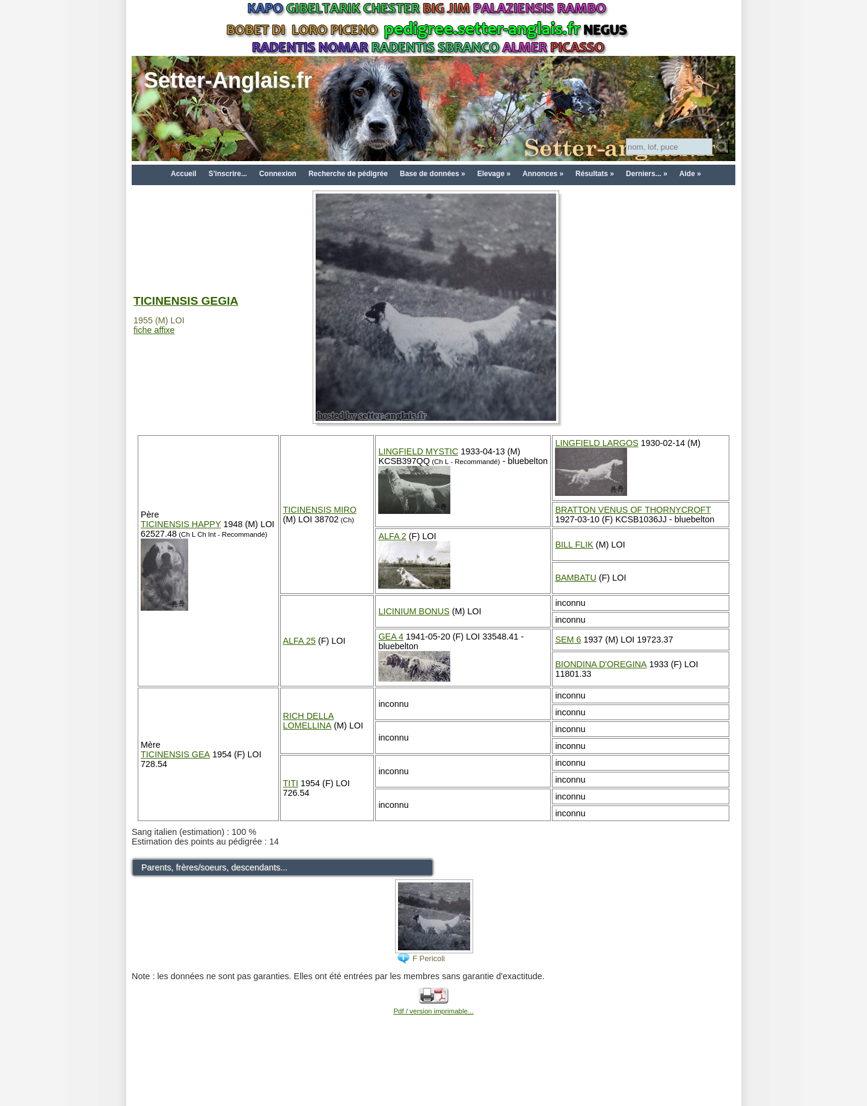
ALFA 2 (392, 536)
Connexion (277, 174)
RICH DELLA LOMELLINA (308, 720)
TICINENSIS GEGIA (185, 301)
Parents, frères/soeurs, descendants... (214, 867)
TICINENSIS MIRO (320, 510)
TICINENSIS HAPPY (181, 524)
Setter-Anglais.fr (228, 80)
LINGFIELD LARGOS (596, 443)
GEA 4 (390, 636)
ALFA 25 (299, 641)
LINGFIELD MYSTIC (418, 451)
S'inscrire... (228, 174)
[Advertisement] (433, 1077)
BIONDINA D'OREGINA (600, 664)
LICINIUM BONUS (413, 611)
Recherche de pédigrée (348, 174)
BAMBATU (575, 577)
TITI (291, 783)
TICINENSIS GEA (175, 754)
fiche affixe (154, 330)
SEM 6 (568, 639)
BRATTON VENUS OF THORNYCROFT (633, 510)
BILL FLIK (574, 544)
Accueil (184, 174)
